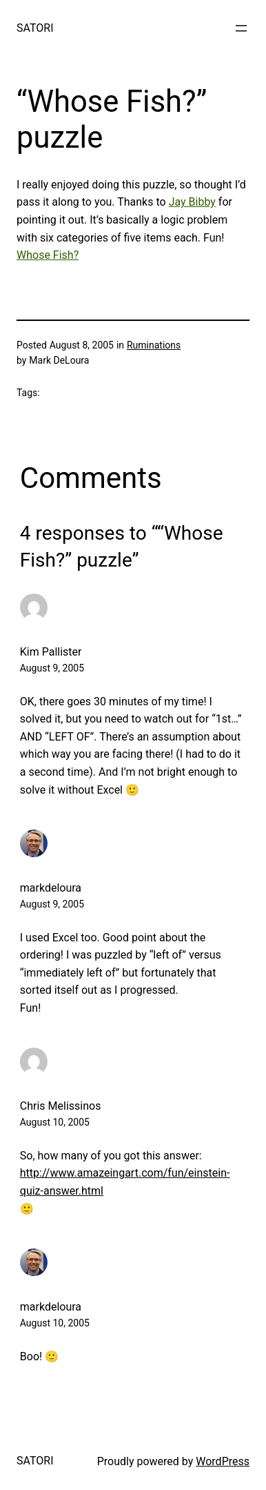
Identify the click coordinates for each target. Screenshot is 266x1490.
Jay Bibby (192, 201)
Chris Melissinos (60, 1105)
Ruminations (154, 345)
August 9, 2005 (52, 668)
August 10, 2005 (55, 1122)
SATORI (35, 28)
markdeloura (50, 887)
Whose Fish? (48, 255)
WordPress (222, 1461)
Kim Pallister (51, 651)
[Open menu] (241, 28)
